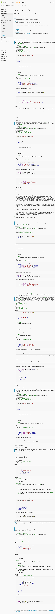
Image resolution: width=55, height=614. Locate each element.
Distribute (24, 2)
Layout (3, 29)
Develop (18, 2)
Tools (18, 5)
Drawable (3, 28)
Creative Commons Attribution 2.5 (33, 610)
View (24, 294)
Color (15, 18)
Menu (3, 31)
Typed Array (16, 32)
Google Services (24, 5)
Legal (20, 611)
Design (12, 2)
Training (2, 5)
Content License (51, 610)
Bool (15, 15)
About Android (16, 611)
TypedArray (29, 33)
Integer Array (16, 29)
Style (2, 34)
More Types (4, 35)
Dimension (16, 21)
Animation (3, 25)
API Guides (7, 5)
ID (14, 24)
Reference (13, 5)
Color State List (4, 26)
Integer (15, 26)
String (3, 32)
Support (23, 611)
